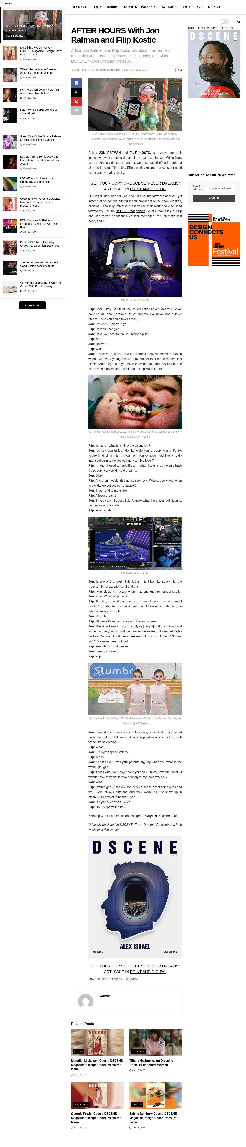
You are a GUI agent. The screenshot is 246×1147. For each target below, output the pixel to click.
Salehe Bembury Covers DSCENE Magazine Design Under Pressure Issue (153, 1118)
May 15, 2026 (137, 1070)
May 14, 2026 (79, 1127)
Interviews (141, 70)
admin (105, 996)
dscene (101, 979)
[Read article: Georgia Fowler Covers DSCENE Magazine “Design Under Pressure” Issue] (97, 1095)
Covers (137, 1104)
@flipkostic (152, 816)
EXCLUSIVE (168, 6)
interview (131, 979)
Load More (32, 305)
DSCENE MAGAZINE (108, 70)
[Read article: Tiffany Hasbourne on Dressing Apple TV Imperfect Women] (155, 1042)
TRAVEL (185, 6)
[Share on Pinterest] (76, 101)
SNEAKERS (130, 6)
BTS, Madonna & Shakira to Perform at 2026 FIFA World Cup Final (39, 224)
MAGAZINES (148, 6)
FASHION (112, 6)
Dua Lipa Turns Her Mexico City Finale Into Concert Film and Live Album (40, 160)
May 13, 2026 (137, 1127)
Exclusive (127, 70)
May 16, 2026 (79, 1074)
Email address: (198, 188)
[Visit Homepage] (80, 7)
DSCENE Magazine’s (130, 211)
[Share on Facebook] (76, 83)
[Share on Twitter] (76, 92)
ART (199, 6)
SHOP (211, 6)
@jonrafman (169, 816)
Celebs (78, 1051)
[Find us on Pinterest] (218, 7)
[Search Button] (238, 22)
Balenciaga (81, 1104)
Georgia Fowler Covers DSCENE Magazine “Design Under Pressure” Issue (40, 202)
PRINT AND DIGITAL (148, 189)
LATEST (98, 6)
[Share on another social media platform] (76, 110)
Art (93, 70)
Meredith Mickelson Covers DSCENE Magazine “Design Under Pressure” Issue (41, 51)
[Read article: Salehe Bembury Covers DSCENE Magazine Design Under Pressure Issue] (155, 1095)
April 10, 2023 (78, 70)
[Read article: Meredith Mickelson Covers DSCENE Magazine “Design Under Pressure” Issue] (97, 1042)
